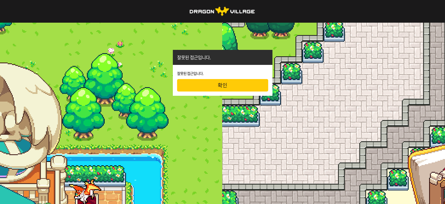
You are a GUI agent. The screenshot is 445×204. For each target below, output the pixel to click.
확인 (222, 85)
